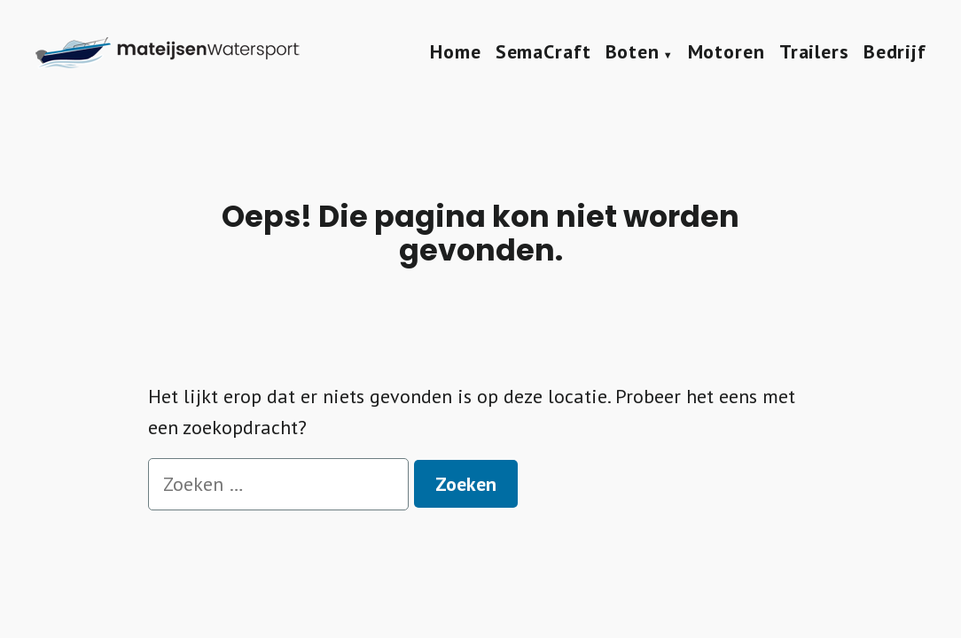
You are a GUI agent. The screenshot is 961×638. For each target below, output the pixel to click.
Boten (633, 51)
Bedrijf (894, 51)
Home (455, 51)
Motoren (726, 51)
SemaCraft (543, 51)
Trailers (814, 51)
